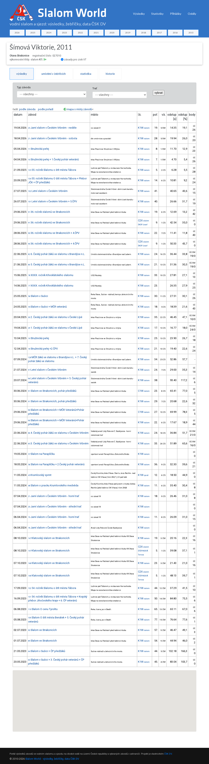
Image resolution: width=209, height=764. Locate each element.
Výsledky (139, 13)
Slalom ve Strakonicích (42, 630)
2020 (112, 32)
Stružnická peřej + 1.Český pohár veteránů (53, 159)
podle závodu (27, 109)
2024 (48, 32)
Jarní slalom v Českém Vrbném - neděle (52, 127)
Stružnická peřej (38, 148)
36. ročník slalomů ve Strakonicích (49, 211)
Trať (94, 88)
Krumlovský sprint (39, 475)
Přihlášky (175, 13)
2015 (191, 32)
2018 (143, 32)
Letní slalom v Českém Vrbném (48, 190)
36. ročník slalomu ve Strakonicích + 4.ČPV (53, 232)
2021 (96, 32)
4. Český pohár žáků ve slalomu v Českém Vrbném (58, 432)
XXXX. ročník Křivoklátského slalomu (50, 275)
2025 (32, 32)
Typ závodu (24, 87)
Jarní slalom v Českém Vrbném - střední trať (54, 506)
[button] (96, 704)
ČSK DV (168, 754)
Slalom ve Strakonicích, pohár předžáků (52, 390)
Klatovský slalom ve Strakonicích (49, 538)
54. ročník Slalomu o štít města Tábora (52, 588)
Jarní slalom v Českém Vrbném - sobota (52, 138)
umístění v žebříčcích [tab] (53, 73)
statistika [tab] (85, 73)
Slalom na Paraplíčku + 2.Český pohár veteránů (56, 464)
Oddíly (192, 13)
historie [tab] (110, 73)
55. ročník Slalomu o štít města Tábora (52, 169)
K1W (144, 127)
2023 (64, 32)
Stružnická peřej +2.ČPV (43, 348)
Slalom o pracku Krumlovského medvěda (53, 485)
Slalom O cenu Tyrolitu (43, 609)
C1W (144, 390)
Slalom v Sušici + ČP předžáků (46, 651)
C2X (143, 220)
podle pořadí (45, 109)
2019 (127, 32)
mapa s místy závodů (79, 109)
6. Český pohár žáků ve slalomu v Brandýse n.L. (56, 254)
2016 (175, 32)
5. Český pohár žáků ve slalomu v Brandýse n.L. (56, 264)
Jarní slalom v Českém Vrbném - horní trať (53, 496)
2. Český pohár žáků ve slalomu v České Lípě (55, 317)
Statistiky (157, 13)
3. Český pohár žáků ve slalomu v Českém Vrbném (58, 443)
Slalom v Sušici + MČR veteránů (47, 306)
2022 (80, 32)
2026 (17, 32)
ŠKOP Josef (142, 225)
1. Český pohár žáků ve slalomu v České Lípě (55, 327)
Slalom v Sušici (38, 296)
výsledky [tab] (21, 73)
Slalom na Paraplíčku (41, 453)
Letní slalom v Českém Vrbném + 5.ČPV (52, 201)
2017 (159, 32)
